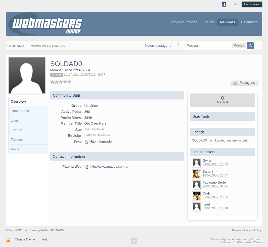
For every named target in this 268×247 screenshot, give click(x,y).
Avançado (257, 45)
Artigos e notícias (184, 22)
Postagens (244, 83)
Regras (237, 230)
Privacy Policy (252, 230)
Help (45, 239)
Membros (227, 22)
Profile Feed (20, 111)
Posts (15, 149)
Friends (16, 130)
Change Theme (25, 239)
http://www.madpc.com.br (109, 166)
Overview (18, 101)
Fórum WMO (14, 230)
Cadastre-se (252, 4)
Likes (15, 120)
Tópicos (17, 140)
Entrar (235, 4)
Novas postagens (158, 46)
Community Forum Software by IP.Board (236, 239)
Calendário (249, 22)
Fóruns (208, 22)
